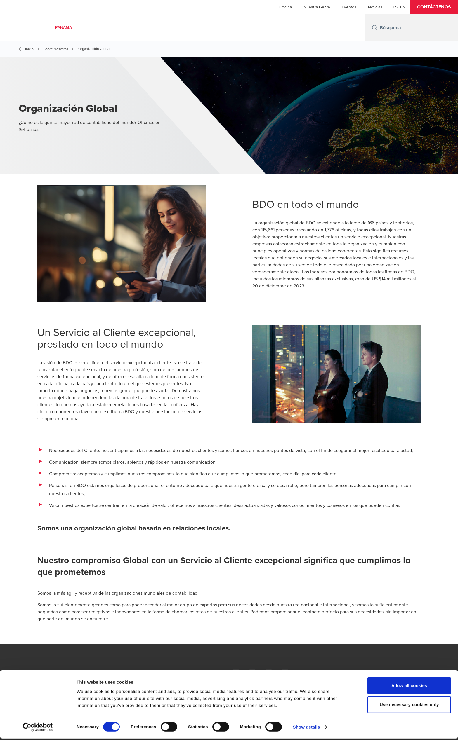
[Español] (395, 7)
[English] (402, 7)
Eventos (349, 7)
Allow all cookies (409, 687)
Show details (306, 728)
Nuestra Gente (316, 7)
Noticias (375, 7)
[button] (434, 7)
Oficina (285, 7)
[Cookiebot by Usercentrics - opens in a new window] (37, 728)
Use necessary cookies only (409, 706)
